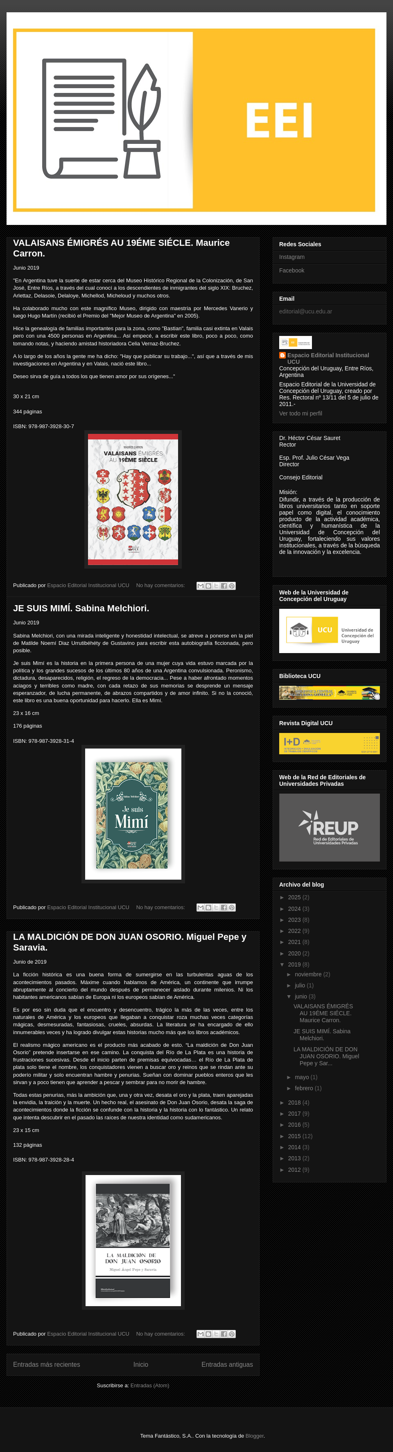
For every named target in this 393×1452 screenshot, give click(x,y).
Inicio (140, 1364)
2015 (295, 1136)
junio (301, 996)
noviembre (309, 974)
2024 (295, 908)
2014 (295, 1147)
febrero (304, 1088)
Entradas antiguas (227, 1364)
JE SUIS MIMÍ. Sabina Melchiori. (81, 608)
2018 (295, 1102)
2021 (295, 942)
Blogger (255, 1436)
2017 (295, 1113)
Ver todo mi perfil (300, 413)
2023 (295, 920)
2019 (295, 964)
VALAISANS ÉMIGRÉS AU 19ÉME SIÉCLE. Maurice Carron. (323, 1013)
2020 (295, 953)
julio (301, 985)
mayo (302, 1077)
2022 (295, 931)
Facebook (291, 270)
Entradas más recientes (46, 1364)
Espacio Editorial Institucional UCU (328, 358)
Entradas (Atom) (150, 1385)
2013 (295, 1158)
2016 (295, 1124)
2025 (295, 897)
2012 (295, 1169)
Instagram (292, 257)
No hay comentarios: (161, 585)
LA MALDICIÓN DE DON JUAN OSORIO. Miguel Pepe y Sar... (326, 1056)
